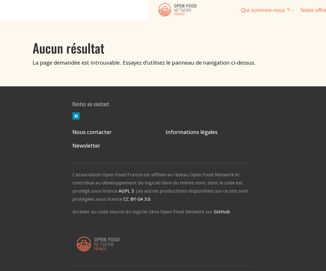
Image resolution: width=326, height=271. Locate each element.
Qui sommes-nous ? (114, 11)
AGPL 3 (126, 191)
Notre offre (162, 11)
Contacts (283, 11)
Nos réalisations (200, 11)
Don (310, 11)
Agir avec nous (244, 11)
